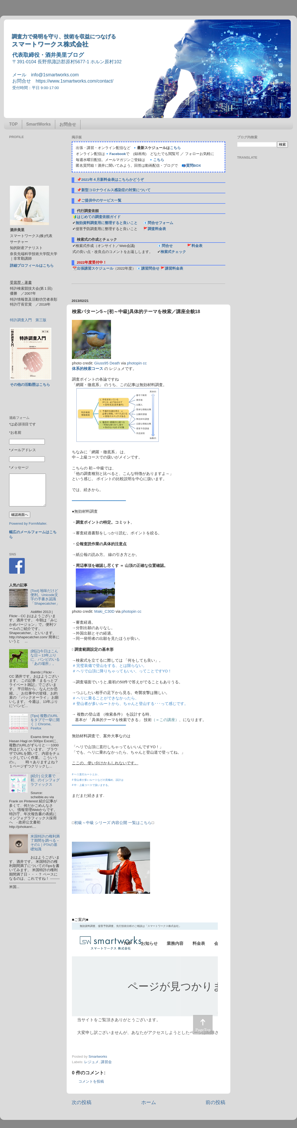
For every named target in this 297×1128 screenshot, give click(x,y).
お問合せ (67, 124)
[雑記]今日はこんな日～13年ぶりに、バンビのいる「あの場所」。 (45, 657)
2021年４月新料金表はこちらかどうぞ (112, 180)
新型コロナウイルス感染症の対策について (116, 190)
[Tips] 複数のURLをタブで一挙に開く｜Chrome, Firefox (45, 722)
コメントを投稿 (91, 1081)
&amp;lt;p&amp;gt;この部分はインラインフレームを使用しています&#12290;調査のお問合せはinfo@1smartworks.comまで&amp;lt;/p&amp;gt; (145, 981)
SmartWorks (38, 124)
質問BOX (193, 166)
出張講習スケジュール (95, 268)
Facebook (117, 154)
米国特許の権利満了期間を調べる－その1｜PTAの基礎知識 (45, 842)
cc (145, 363)
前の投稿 (215, 1102)
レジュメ (91, 1062)
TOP (13, 124)
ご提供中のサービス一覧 (101, 200)
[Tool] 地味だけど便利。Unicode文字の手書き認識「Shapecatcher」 (44, 597)
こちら (175, 148)
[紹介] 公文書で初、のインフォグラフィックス (45, 780)
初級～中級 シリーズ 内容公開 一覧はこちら (113, 823)
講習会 (106, 1062)
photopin (134, 363)
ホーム (148, 1102)
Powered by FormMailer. (28, 523)
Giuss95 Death (107, 363)
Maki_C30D (104, 611)
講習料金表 (174, 268)
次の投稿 (81, 1102)
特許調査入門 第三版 (28, 320)
